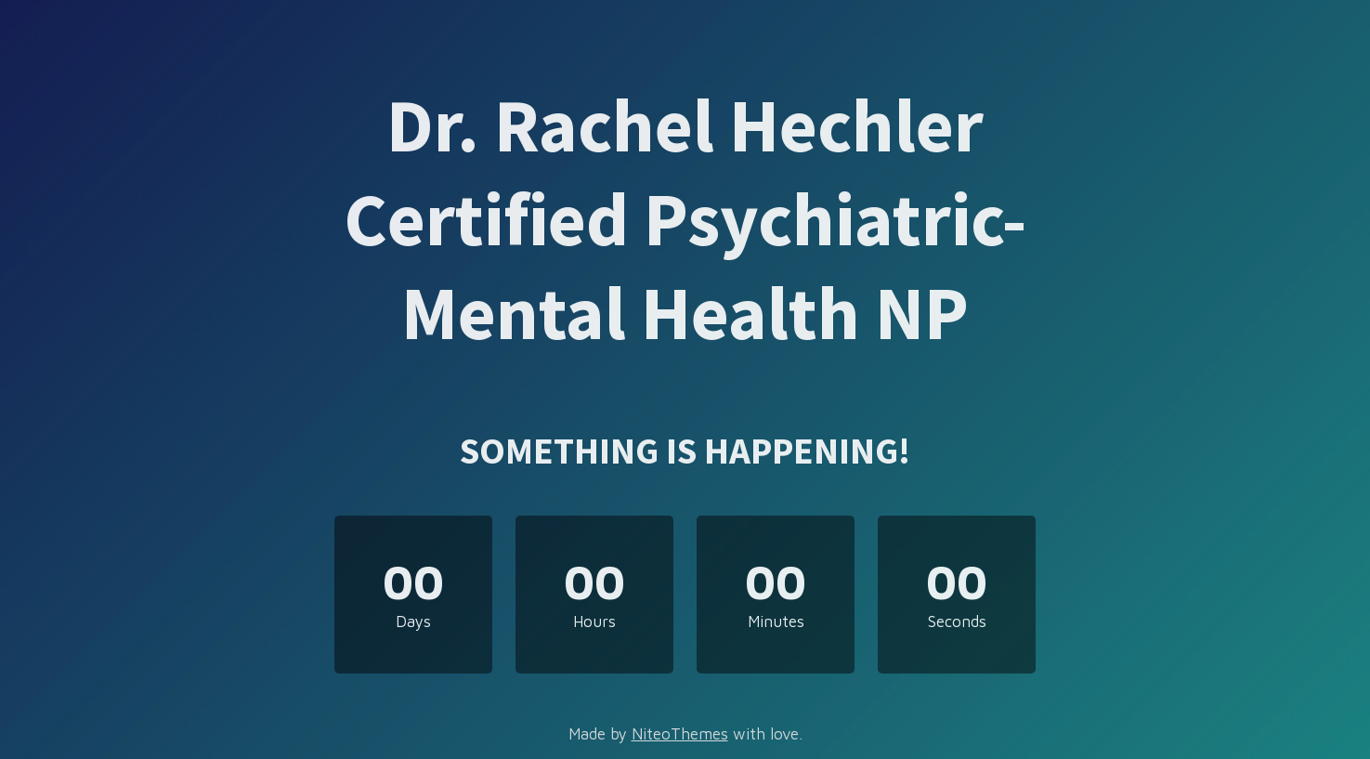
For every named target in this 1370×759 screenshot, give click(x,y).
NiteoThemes (680, 734)
